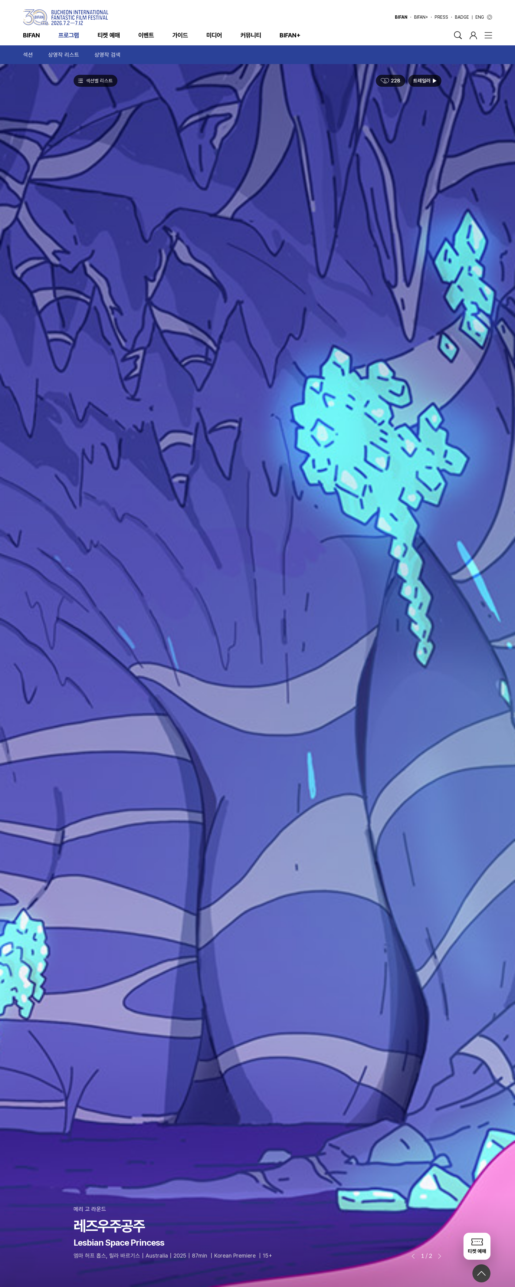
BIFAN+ (421, 17)
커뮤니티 (250, 35)
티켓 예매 (108, 35)
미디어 (214, 35)
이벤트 (146, 35)
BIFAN (401, 17)
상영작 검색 (107, 54)
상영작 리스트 (63, 54)
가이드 (180, 35)
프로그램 (68, 35)
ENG (483, 17)
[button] (413, 1256)
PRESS (441, 17)
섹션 (28, 54)
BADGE (462, 17)
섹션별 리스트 (95, 81)
